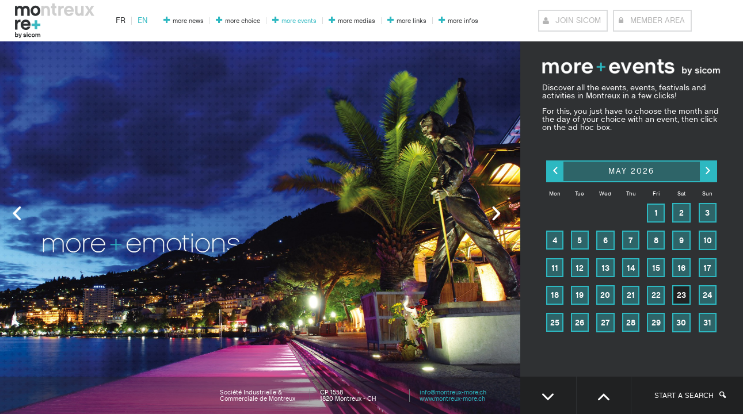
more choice (242, 21)
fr (120, 21)
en (143, 21)
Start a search (690, 396)
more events (299, 21)
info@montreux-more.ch (453, 392)
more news (188, 21)
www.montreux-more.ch (452, 399)
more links (411, 21)
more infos (463, 21)
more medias (356, 21)
